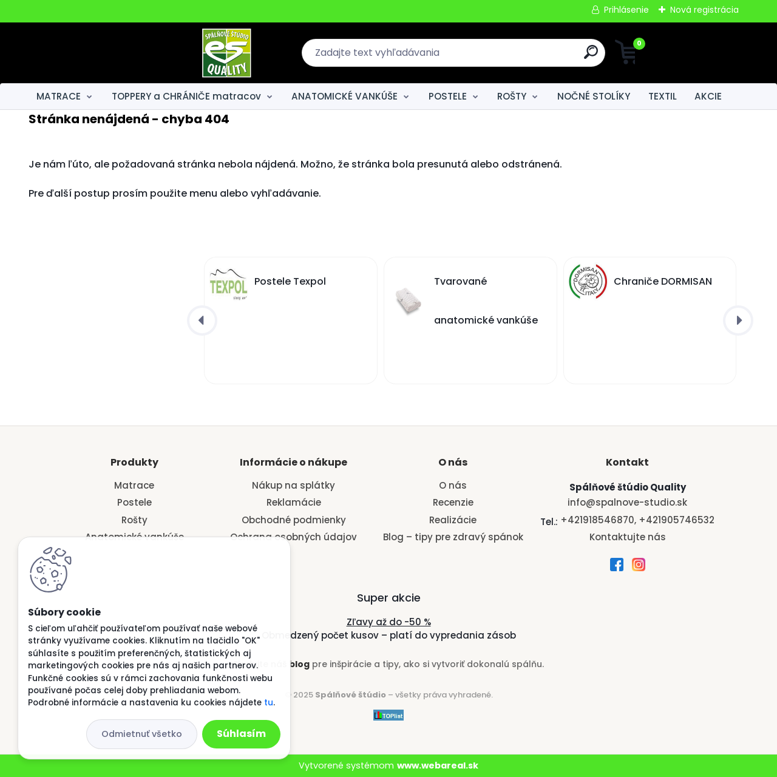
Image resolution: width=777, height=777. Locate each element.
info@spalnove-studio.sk (627, 502)
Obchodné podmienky (294, 520)
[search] (507, 57)
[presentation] (202, 320)
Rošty (134, 520)
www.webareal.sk (437, 765)
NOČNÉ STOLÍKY (593, 96)
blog (299, 664)
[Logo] (103, 52)
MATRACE (58, 96)
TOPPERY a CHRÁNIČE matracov (186, 96)
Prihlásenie (626, 10)
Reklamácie (293, 502)
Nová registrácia (704, 10)
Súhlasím (241, 734)
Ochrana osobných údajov (293, 537)
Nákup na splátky (293, 485)
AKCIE (708, 96)
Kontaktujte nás (627, 537)
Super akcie (389, 597)
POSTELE (448, 96)
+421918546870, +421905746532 (637, 520)
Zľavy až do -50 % (389, 622)
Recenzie (453, 502)
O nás (453, 485)
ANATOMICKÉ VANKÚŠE (344, 96)
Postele (134, 502)
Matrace (134, 485)
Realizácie (453, 520)
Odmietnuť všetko (141, 734)
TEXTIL (662, 96)
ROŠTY (511, 96)
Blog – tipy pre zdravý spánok (453, 537)
